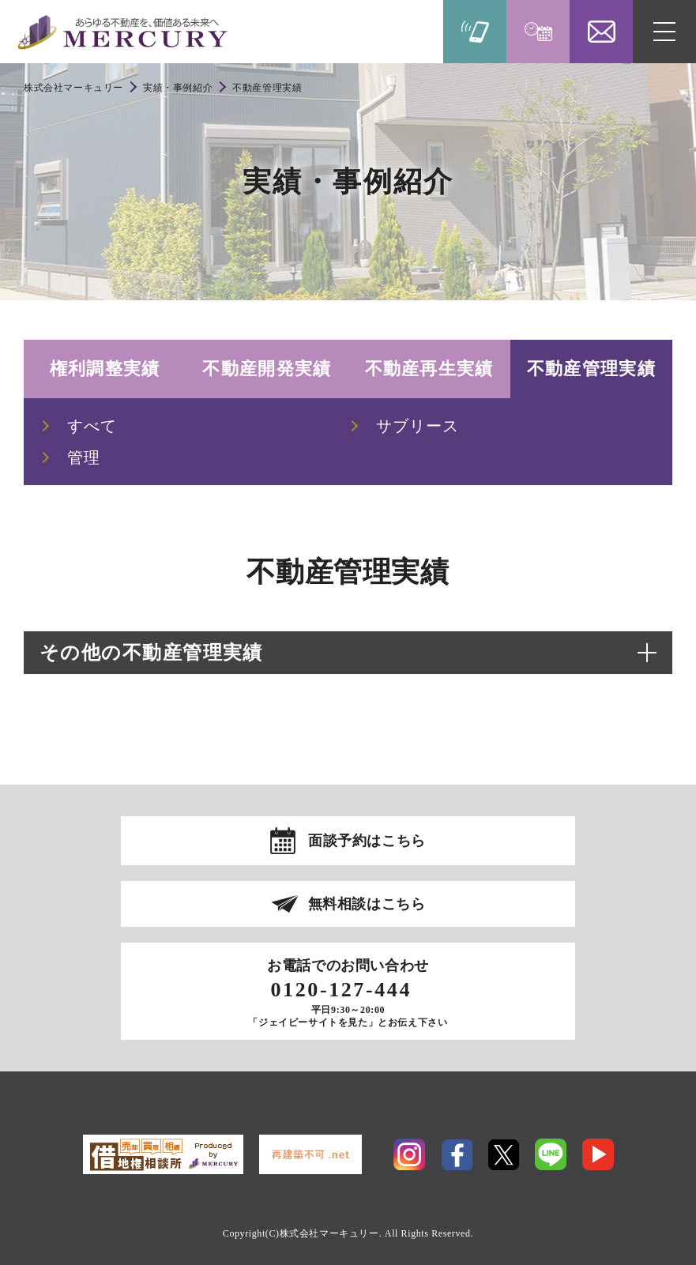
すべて (92, 426)
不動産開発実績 (266, 368)
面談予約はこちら (367, 841)
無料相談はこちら (367, 904)
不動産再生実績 (429, 368)
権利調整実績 (105, 368)
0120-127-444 (341, 990)
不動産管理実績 (591, 368)
